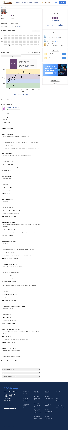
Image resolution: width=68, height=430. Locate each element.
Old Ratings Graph (30, 56)
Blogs (57, 398)
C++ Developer (37, 416)
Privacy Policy (59, 405)
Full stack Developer (36, 395)
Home (2, 7)
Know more (29, 66)
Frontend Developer (36, 402)
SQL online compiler (47, 408)
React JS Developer (36, 392)
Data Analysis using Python (37, 410)
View (64, 54)
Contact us (58, 403)
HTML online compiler (47, 392)
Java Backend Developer (37, 406)
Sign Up (62, 2)
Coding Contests (59, 396)
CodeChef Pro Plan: (5, 26)
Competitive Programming (26, 405)
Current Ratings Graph (11, 56)
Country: (3, 18)
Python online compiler (48, 405)
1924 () (13, 63)
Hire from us (58, 400)
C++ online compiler (47, 395)
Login (56, 2)
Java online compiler (47, 401)
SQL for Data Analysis (37, 399)
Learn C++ (25, 398)
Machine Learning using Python (38, 419)
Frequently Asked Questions (60, 408)
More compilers (48, 418)
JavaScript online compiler (49, 412)
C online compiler (49, 398)
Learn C (25, 396)
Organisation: (4, 23)
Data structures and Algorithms (26, 401)
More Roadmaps (27, 408)
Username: (3, 15)
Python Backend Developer (37, 413)
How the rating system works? (21, 94)
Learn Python (26, 391)
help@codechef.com (8, 398)
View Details (19, 26)
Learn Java (25, 393)
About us (58, 391)
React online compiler (48, 415)
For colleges (58, 393)
